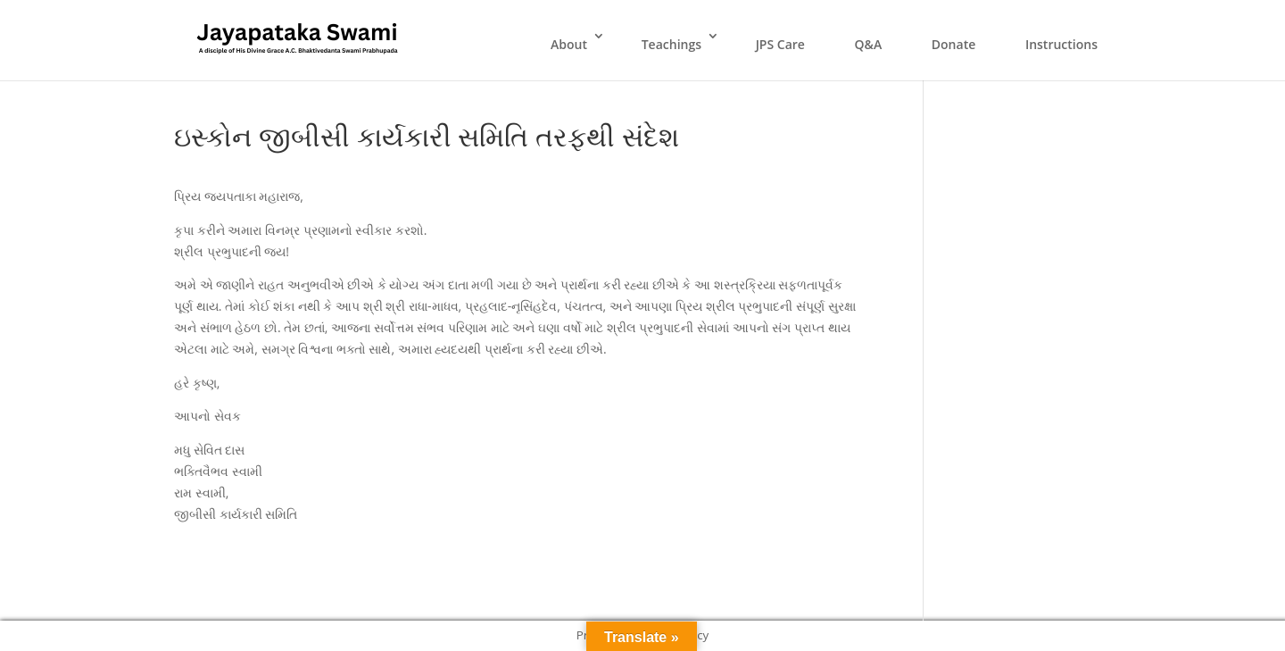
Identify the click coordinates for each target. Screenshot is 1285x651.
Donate (953, 44)
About (569, 44)
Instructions (1061, 44)
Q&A (869, 44)
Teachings (671, 44)
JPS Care (780, 44)
